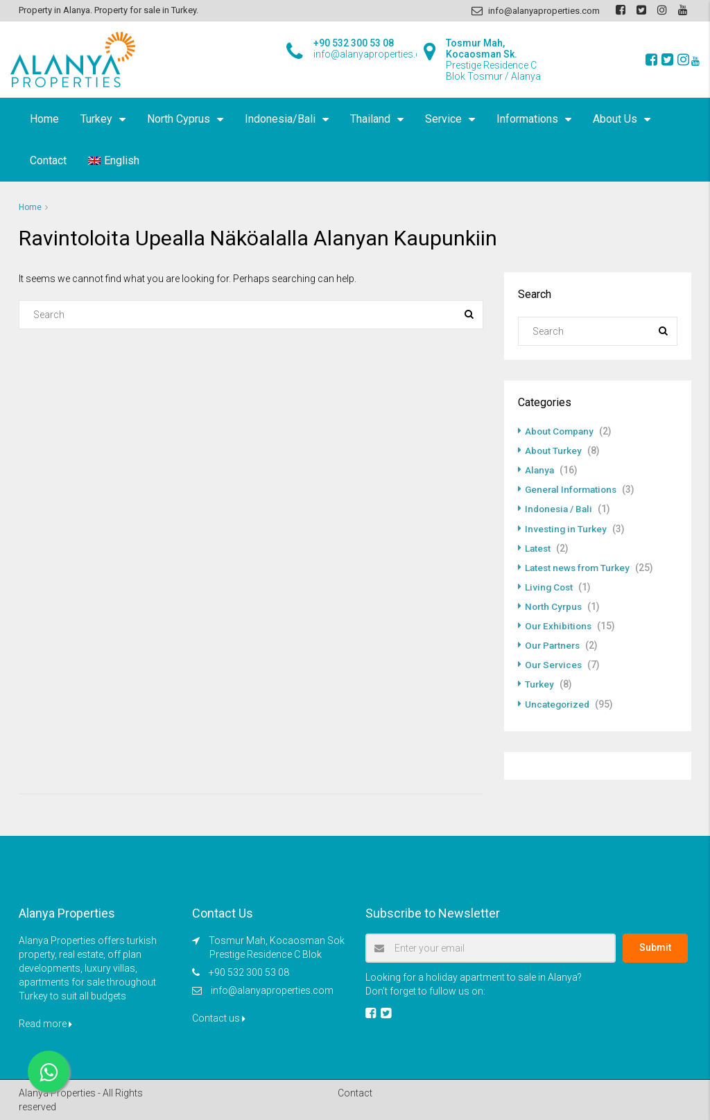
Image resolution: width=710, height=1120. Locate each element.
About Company (560, 431)
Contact (48, 160)
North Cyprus (178, 118)
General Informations (574, 489)
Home (44, 118)
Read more (45, 1022)
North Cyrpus (555, 605)
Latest (538, 547)
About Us (615, 118)
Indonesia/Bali (280, 118)
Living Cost (550, 586)
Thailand (370, 118)
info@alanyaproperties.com (272, 989)
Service (443, 118)
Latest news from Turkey (579, 566)
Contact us (218, 1016)
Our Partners (554, 644)
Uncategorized (559, 702)
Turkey (96, 118)
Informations (527, 118)
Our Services (554, 664)
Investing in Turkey (567, 528)
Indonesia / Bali (560, 508)
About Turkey (554, 450)
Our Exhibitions (559, 625)
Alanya (540, 469)
